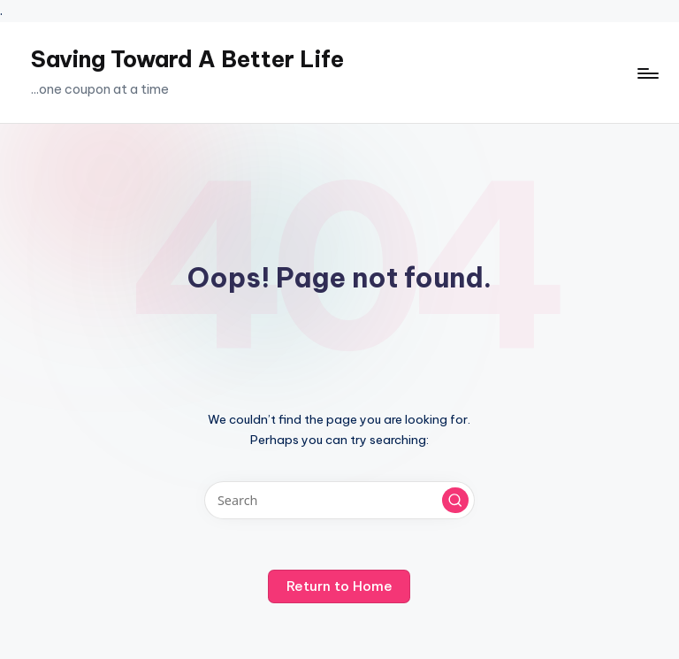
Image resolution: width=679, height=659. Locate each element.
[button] (455, 500)
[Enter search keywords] (339, 500)
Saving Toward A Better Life (187, 59)
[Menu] (646, 72)
